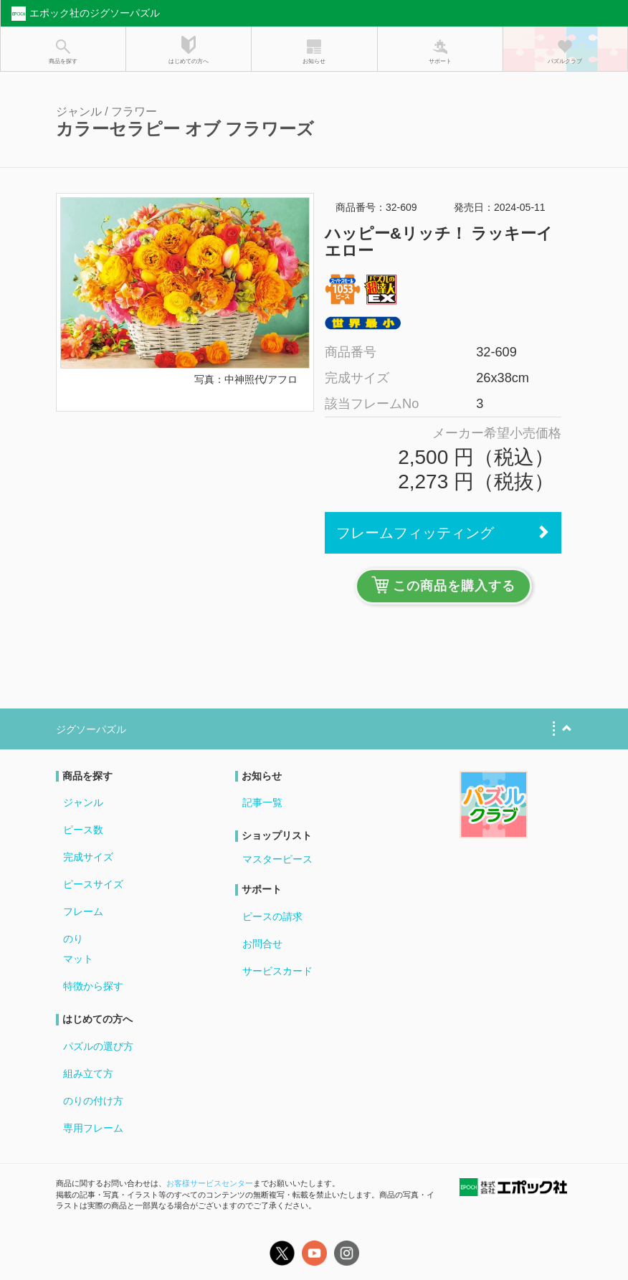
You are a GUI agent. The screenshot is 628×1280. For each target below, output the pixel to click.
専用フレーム (93, 1128)
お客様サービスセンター (209, 1183)
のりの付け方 (93, 1100)
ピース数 (83, 829)
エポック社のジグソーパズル (84, 13)
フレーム (83, 911)
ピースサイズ (93, 884)
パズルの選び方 (98, 1046)
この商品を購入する (443, 585)
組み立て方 (88, 1073)
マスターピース (277, 859)
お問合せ (262, 943)
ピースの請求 (272, 916)
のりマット (78, 948)
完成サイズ (88, 857)
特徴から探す (93, 986)
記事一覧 (262, 802)
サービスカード (277, 971)
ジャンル (83, 802)
